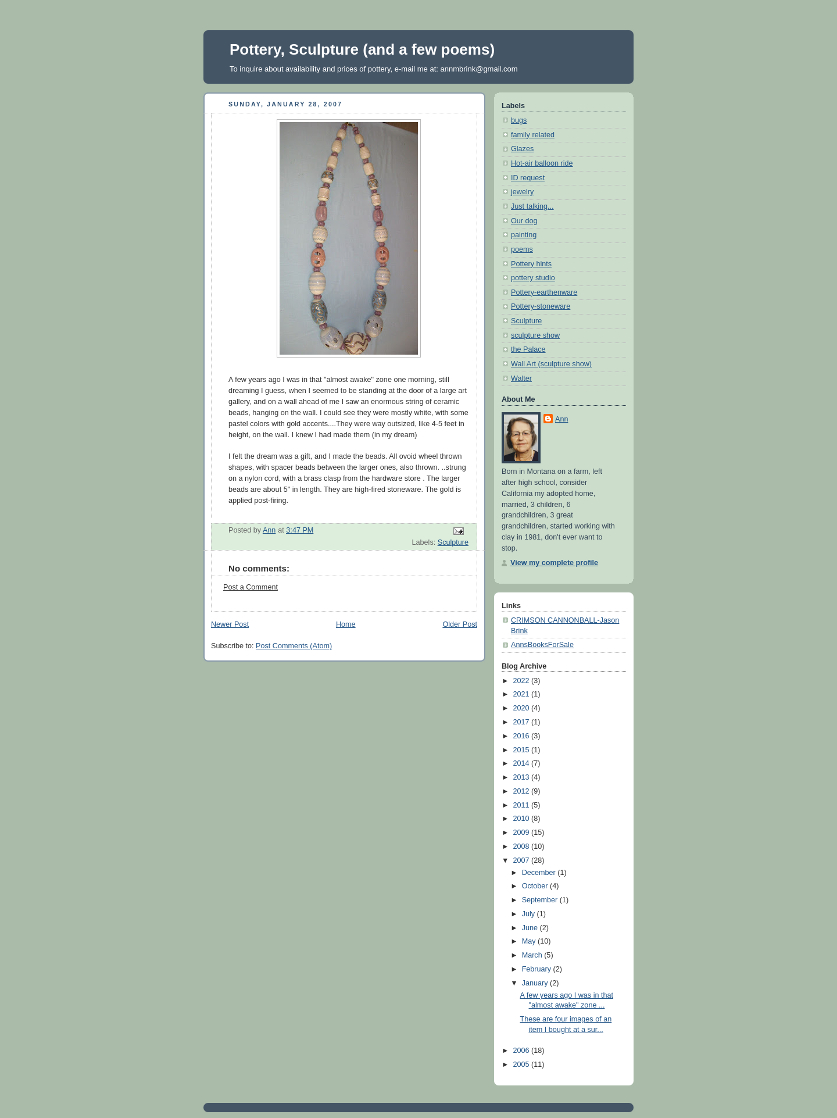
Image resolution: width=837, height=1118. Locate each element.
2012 (522, 791)
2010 (522, 819)
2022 (522, 681)
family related (533, 135)
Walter (521, 378)
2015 (522, 750)
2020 (522, 708)
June (531, 928)
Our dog (524, 221)
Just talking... (532, 206)
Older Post (459, 624)
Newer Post (230, 624)
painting (523, 235)
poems (522, 249)
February (537, 969)
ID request (528, 178)
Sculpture (453, 542)
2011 (522, 805)
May (530, 941)
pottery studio (533, 278)
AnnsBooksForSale (542, 645)
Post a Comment (250, 587)
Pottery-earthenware (544, 292)
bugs (519, 120)
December (540, 873)
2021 (522, 694)
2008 (522, 846)
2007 (522, 860)
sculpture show (535, 335)
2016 (522, 736)
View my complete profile (554, 563)
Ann (561, 419)
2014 (522, 763)
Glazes (522, 149)
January (536, 983)
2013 (522, 777)
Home (346, 624)
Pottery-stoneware (540, 306)
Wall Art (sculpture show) (551, 364)
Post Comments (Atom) (294, 646)
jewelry (522, 192)
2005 (522, 1064)
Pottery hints (531, 264)
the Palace (528, 349)
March (533, 955)
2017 (522, 722)
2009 (522, 832)
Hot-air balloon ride (542, 163)
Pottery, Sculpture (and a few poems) (362, 49)
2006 (522, 1050)
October (536, 886)
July (529, 914)
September (541, 900)
